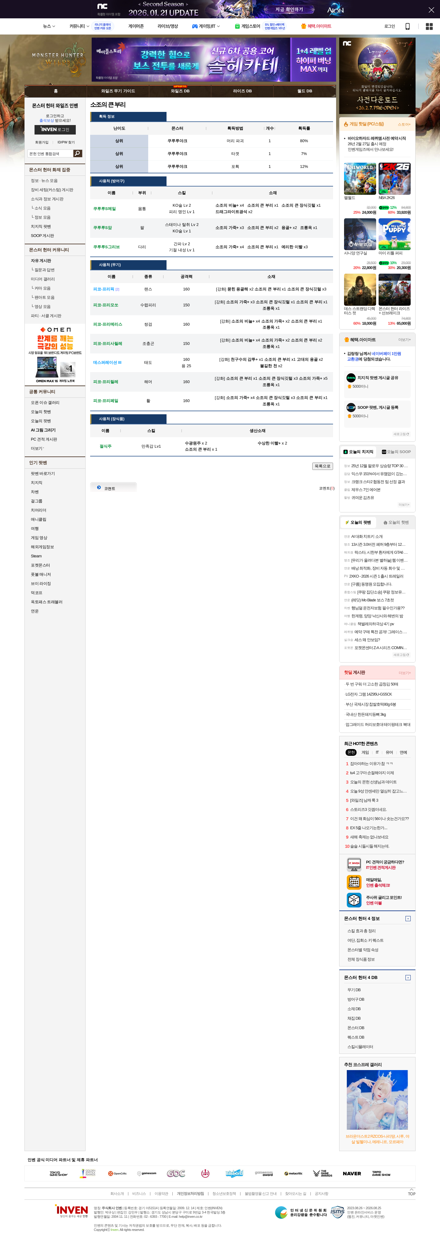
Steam (36, 556)
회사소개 (117, 1193)
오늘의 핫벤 (41, 412)
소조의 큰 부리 (267, 289)
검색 (77, 153)
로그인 (389, 26)
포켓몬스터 (40, 565)
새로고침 (400, 434)
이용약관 (161, 1193)
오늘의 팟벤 (41, 421)
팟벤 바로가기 (43, 473)
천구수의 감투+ (244, 359)
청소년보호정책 (224, 1193)
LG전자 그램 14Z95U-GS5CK (369, 694)
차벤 (34, 492)
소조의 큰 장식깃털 (304, 289)
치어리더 (38, 510)
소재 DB (354, 1008)
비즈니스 (139, 1193)
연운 (34, 611)
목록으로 (323, 466)
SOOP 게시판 (42, 236)
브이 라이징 (41, 583)
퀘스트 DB (355, 1037)
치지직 (36, 483)
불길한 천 (268, 366)
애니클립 (38, 519)
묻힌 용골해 (237, 289)
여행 (34, 528)
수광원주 (193, 443)
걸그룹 (36, 501)
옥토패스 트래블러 (46, 602)
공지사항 (321, 1193)
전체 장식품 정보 (361, 959)
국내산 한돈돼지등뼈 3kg (366, 714)
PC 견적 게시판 (44, 439)
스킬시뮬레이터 (360, 1046)
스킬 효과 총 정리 (361, 931)
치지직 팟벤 (41, 226)
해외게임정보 (42, 547)
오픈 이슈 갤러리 (45, 402)
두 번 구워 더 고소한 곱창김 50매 (372, 684)
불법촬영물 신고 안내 (261, 1193)
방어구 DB (355, 999)
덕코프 (36, 593)
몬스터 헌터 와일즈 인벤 (55, 105)
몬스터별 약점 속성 (362, 949)
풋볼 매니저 (41, 574)
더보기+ (404, 340)
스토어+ (404, 124)
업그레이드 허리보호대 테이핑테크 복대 (378, 724)
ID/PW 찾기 (66, 142)
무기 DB (354, 990)
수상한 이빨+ (269, 443)
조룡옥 (268, 308)
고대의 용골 (307, 359)
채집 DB (354, 1018)
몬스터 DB (355, 1027)
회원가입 (42, 142)
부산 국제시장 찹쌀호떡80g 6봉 (371, 704)
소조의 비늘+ (243, 321)
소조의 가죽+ (237, 302)
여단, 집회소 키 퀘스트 (365, 940)
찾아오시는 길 (295, 1193)
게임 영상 (39, 538)
